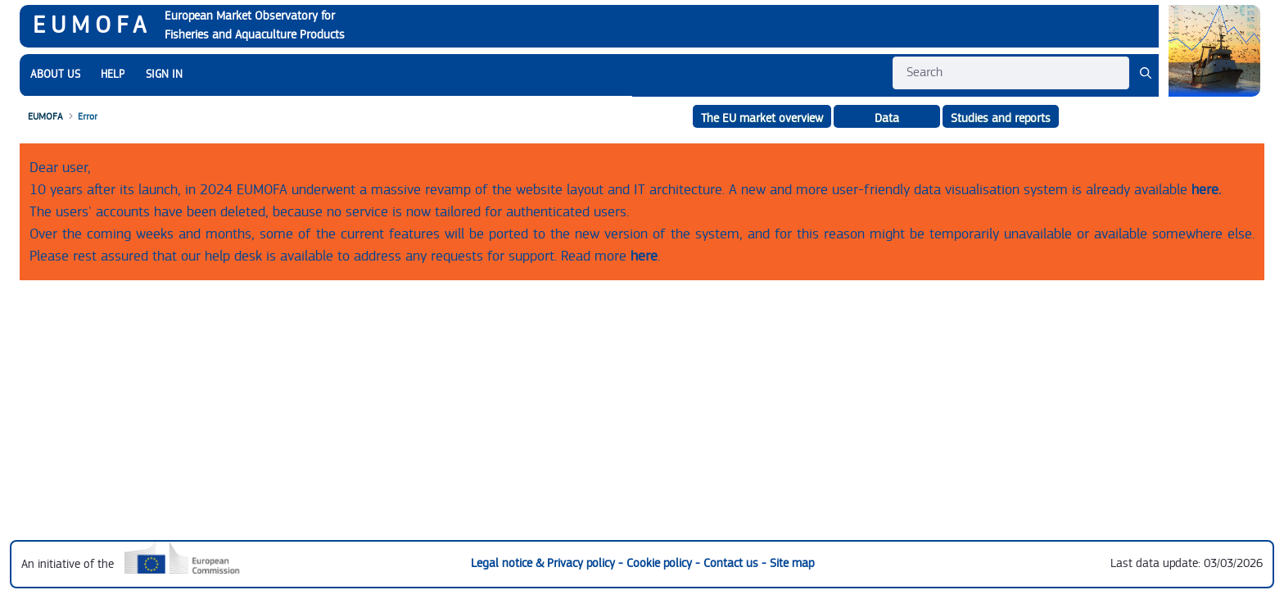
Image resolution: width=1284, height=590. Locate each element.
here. (1206, 189)
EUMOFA (92, 25)
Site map (792, 563)
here (644, 256)
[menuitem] (55, 75)
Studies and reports (1001, 118)
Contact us (732, 563)
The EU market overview (762, 118)
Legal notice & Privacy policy (544, 563)
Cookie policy (660, 563)
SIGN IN (164, 74)
